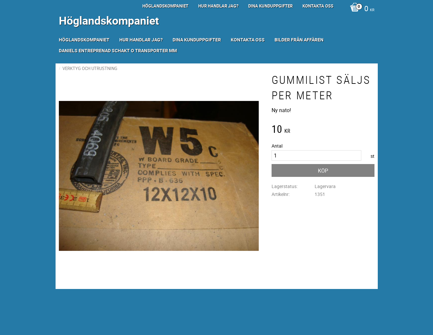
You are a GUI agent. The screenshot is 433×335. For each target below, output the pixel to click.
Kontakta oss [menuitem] (317, 6)
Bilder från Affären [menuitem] (299, 39)
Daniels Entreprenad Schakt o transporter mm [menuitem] (118, 50)
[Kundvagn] (360, 9)
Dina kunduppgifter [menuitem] (270, 6)
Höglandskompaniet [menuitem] (165, 6)
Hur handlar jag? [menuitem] (218, 6)
